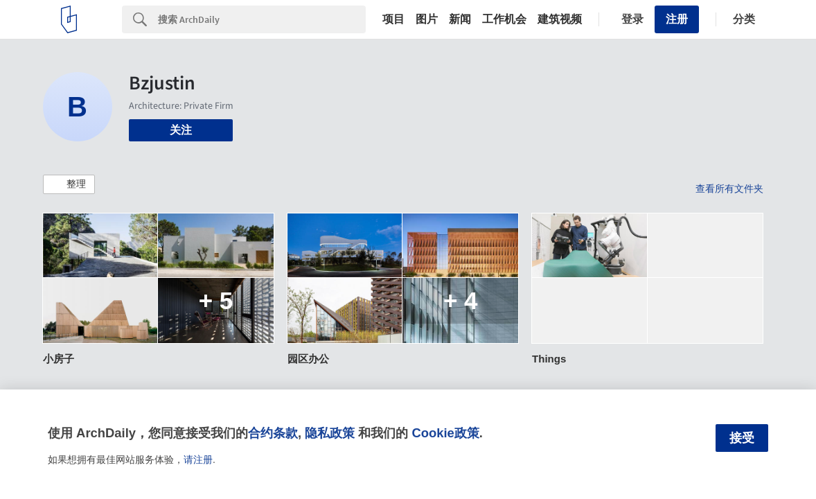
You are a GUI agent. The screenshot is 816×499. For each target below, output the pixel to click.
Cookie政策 (445, 433)
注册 (677, 19)
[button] (69, 184)
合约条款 (273, 433)
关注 (181, 130)
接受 (741, 438)
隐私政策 (330, 433)
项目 (393, 19)
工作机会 (504, 19)
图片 (427, 19)
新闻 (460, 19)
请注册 (198, 459)
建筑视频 (560, 19)
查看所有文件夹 (729, 188)
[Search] (262, 19)
